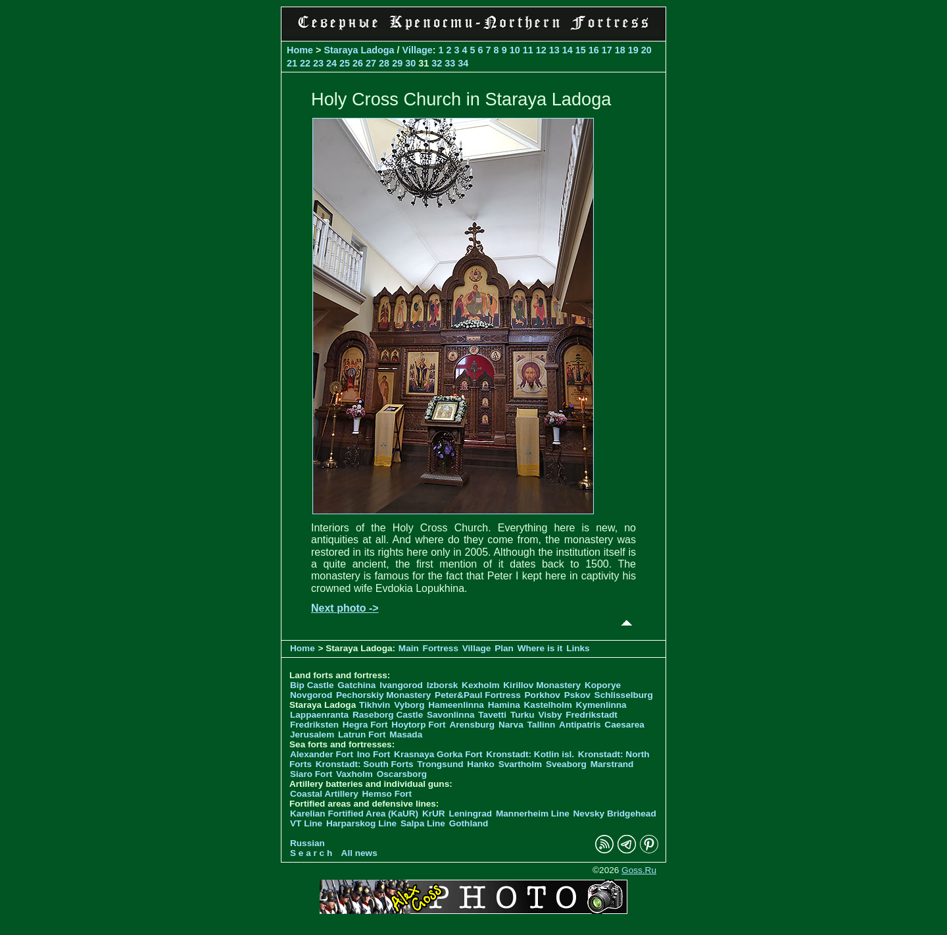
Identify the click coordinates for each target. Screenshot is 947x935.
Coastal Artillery (324, 794)
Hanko (481, 764)
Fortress (440, 648)
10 (515, 50)
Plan (504, 648)
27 (371, 63)
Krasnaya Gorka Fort (438, 754)
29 (397, 63)
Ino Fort (374, 754)
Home (300, 50)
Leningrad (470, 813)
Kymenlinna (601, 705)
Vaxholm (354, 774)
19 (633, 50)
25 (344, 63)
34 (463, 63)
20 (646, 50)
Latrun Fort (362, 734)
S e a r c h (311, 853)
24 (331, 63)
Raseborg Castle (387, 715)
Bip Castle (311, 685)
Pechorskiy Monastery (383, 695)
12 (541, 50)
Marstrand (612, 764)
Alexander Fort (321, 754)
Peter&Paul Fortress (478, 695)
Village (417, 50)
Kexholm (480, 685)
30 (410, 63)
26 (357, 63)
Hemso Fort (387, 794)
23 (318, 63)
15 (580, 50)
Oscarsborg (402, 774)
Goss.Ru (638, 870)
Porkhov (542, 695)
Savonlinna (451, 715)
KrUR (433, 813)
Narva (510, 725)
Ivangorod (401, 685)
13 (554, 50)
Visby (550, 715)
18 (620, 50)
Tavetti (492, 715)
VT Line (306, 823)
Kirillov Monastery (542, 685)
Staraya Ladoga (359, 50)
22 (305, 63)
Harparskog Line (361, 823)
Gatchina (356, 685)
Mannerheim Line (533, 813)
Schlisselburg (624, 695)
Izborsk (442, 685)
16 (594, 50)
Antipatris (579, 725)
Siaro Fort (311, 774)
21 (292, 63)
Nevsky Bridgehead (614, 813)
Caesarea (624, 725)
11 (528, 50)
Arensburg (472, 725)
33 (450, 63)
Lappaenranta (319, 715)
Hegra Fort (365, 725)
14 (567, 50)
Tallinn (541, 725)
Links (578, 648)
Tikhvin (374, 705)
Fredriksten (314, 725)
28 (384, 63)
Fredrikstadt (592, 715)
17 (607, 50)
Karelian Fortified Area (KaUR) (354, 813)
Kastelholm (548, 705)
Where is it (540, 648)
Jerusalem (312, 734)
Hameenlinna (456, 705)
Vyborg (409, 705)
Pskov (577, 695)
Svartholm (520, 764)
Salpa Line (423, 823)
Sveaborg (566, 764)
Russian (307, 843)
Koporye (603, 685)
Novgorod (311, 695)
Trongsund (440, 764)
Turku (522, 715)
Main (409, 648)
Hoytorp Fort (418, 725)
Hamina (504, 705)
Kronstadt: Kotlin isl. (530, 754)
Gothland (469, 823)
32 (436, 63)
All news (359, 853)
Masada (405, 734)
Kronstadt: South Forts (365, 764)
